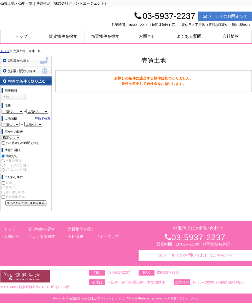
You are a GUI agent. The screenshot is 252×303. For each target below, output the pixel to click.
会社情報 (230, 36)
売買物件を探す (105, 36)
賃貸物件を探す (63, 36)
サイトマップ (107, 236)
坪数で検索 (42, 118)
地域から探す (26, 60)
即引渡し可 (15, 192)
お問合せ (147, 36)
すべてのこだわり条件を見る (25, 203)
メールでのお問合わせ (225, 16)
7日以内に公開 (18, 170)
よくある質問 (189, 36)
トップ (21, 36)
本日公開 (14, 160)
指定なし (12, 156)
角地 (11, 183)
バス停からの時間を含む (23, 143)
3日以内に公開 (18, 165)
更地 (11, 187)
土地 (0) (8, 97)
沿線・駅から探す (26, 70)
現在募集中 (15, 197)
